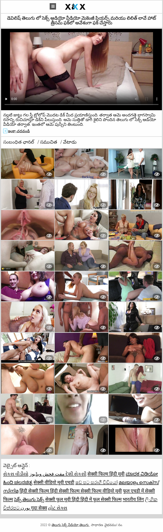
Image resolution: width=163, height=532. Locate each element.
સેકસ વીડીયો (15, 474)
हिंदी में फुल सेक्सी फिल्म (101, 499)
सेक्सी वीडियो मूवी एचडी (54, 482)
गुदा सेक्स (39, 508)
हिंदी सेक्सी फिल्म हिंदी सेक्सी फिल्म (50, 491)
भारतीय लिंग (133, 499)
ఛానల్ (29, 142)
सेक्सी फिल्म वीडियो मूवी (101, 491)
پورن (26, 508)
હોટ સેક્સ (57, 508)
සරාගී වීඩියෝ (104, 482)
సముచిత (49, 142)
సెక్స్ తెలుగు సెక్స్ (29, 499)
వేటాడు (70, 142)
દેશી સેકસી (76, 474)
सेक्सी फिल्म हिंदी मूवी (106, 474)
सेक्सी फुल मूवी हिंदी (62, 499)
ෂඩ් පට (83, 482)
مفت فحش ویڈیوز (48, 474)
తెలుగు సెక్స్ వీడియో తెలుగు (71, 525)
